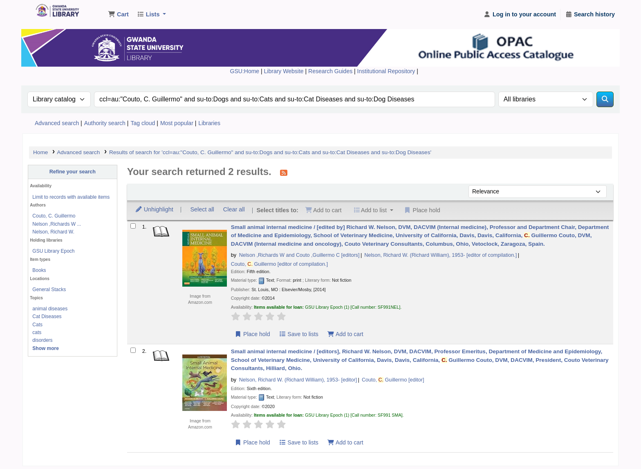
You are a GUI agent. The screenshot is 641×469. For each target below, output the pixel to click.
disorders (42, 340)
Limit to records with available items (71, 197)
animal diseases (49, 309)
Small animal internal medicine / (420, 235)
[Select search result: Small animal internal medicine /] (133, 226)
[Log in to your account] (519, 14)
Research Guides (331, 71)
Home (40, 152)
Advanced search (57, 123)
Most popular (176, 123)
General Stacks (49, 289)
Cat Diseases (46, 316)
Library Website (284, 71)
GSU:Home (245, 71)
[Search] (605, 99)
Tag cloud (142, 123)
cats (36, 332)
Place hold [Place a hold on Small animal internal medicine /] (252, 334)
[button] (118, 14)
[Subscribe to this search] (284, 172)
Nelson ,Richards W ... (56, 224)
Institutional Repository (387, 71)
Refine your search (72, 172)
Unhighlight (154, 209)
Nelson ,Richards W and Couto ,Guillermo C (299, 255)
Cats (37, 325)
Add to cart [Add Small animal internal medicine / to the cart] (345, 334)
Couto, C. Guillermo (53, 216)
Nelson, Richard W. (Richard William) (440, 255)
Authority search (105, 123)
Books (39, 270)
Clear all (234, 209)
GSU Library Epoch (53, 251)
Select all (202, 209)
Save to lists (298, 334)
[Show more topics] (45, 348)
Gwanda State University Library (55, 11)
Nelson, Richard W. (53, 232)
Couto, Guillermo (279, 264)
